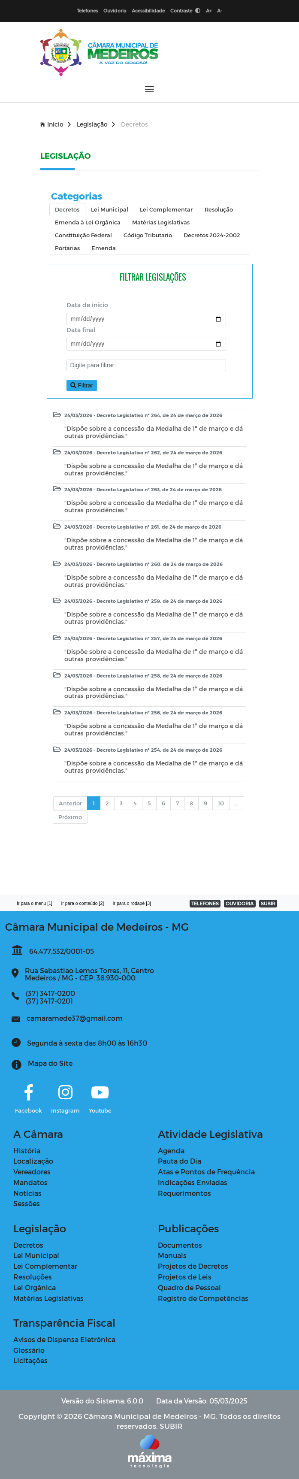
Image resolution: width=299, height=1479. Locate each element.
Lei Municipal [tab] (109, 209)
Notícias (27, 1193)
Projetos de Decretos (193, 1266)
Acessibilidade (148, 10)
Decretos (28, 1245)
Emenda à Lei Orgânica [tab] (88, 222)
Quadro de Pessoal (189, 1287)
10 (221, 803)
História (26, 1150)
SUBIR (268, 903)
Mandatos (30, 1182)
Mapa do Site (50, 1063)
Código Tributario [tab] (148, 235)
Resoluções (32, 1277)
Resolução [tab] (219, 209)
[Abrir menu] (149, 89)
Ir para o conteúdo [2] (82, 903)
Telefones (87, 10)
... (237, 803)
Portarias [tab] (67, 248)
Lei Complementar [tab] (166, 209)
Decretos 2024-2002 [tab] (212, 235)
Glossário (29, 1350)
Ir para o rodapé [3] (132, 903)
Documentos (180, 1245)
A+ (208, 10)
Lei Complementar (45, 1266)
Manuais (172, 1255)
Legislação (96, 124)
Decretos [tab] (67, 209)
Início (55, 124)
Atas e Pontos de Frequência (206, 1171)
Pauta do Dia (179, 1161)
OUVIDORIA (240, 903)
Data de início (87, 305)
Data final (80, 329)
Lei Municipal (36, 1255)
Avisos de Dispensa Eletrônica (64, 1339)
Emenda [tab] (103, 248)
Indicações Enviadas (192, 1182)
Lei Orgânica (34, 1287)
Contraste (185, 10)
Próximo (70, 817)
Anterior (70, 803)
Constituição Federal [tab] (83, 235)
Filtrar (82, 385)
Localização (33, 1161)
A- (219, 10)
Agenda (171, 1150)
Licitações (30, 1360)
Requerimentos (184, 1193)
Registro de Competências (203, 1298)
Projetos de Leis (184, 1277)
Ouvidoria (114, 10)
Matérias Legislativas (48, 1298)
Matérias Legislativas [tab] (161, 222)
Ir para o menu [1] (34, 903)
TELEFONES (205, 903)
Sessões (26, 1203)
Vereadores (32, 1171)
